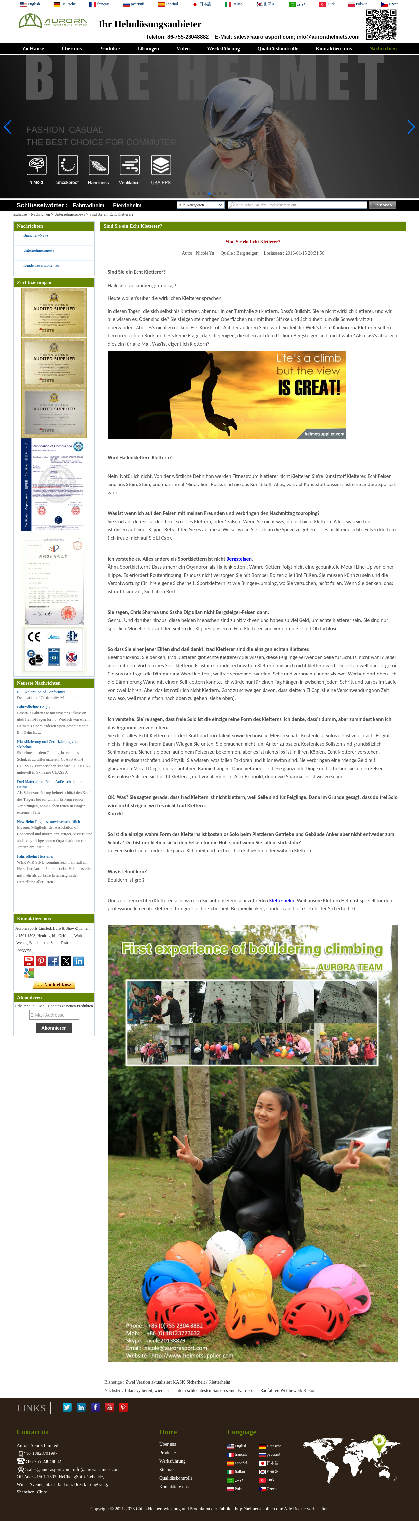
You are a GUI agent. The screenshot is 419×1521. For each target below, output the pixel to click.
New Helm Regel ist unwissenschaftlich (48, 821)
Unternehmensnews (69, 214)
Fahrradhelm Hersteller (35, 856)
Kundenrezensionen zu (41, 265)
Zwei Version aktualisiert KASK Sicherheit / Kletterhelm (178, 1382)
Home (168, 1432)
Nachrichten (383, 48)
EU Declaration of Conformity (41, 692)
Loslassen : (274, 253)
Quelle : (228, 253)
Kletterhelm (281, 900)
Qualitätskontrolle (277, 48)
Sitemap (166, 1469)
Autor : (189, 253)
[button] (193, 193)
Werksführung (223, 48)
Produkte (109, 48)
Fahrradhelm (88, 205)
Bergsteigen (239, 559)
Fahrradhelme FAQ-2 (34, 707)
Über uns (71, 48)
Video (183, 48)
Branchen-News (35, 235)
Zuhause (20, 214)
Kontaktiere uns (334, 48)
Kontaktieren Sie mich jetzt (54, 985)
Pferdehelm (127, 205)
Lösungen (148, 48)
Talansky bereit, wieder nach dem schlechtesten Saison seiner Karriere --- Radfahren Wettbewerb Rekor (219, 1390)
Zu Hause (33, 48)
